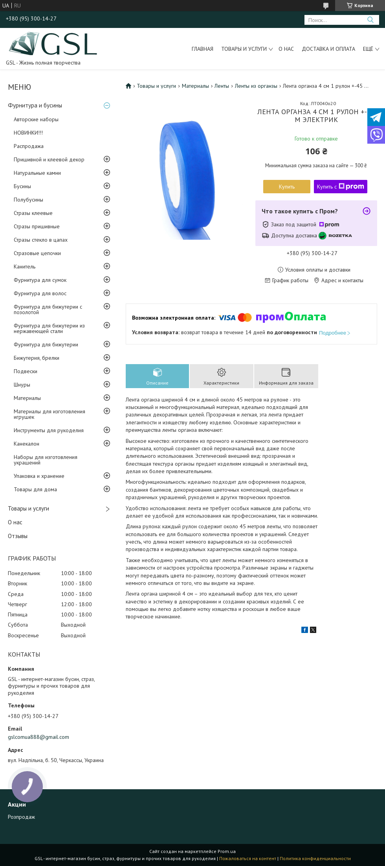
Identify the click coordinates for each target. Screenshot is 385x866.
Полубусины (28, 199)
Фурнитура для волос (40, 293)
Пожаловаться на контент (247, 858)
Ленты (221, 86)
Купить (287, 186)
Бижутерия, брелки (36, 357)
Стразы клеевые (33, 212)
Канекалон (26, 443)
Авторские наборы (36, 119)
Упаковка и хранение (39, 475)
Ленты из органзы (256, 86)
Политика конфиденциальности (315, 858)
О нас (286, 48)
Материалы (27, 398)
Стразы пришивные (37, 226)
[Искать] (370, 20)
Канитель (24, 266)
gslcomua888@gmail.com (38, 736)
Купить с (340, 186)
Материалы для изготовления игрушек (49, 414)
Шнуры (22, 384)
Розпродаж (21, 816)
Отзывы (18, 536)
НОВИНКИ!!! (28, 132)
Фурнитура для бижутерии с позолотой (48, 309)
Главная (202, 48)
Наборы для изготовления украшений (45, 459)
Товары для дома (35, 489)
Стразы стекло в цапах (41, 239)
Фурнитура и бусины (35, 105)
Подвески (25, 371)
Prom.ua (227, 851)
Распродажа (29, 146)
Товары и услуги (244, 48)
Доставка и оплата (328, 48)
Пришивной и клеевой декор (49, 159)
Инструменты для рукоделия (49, 430)
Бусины (22, 186)
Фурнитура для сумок (40, 279)
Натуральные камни (37, 172)
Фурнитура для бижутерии (46, 344)
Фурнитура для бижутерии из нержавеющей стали (49, 328)
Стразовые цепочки (37, 253)
